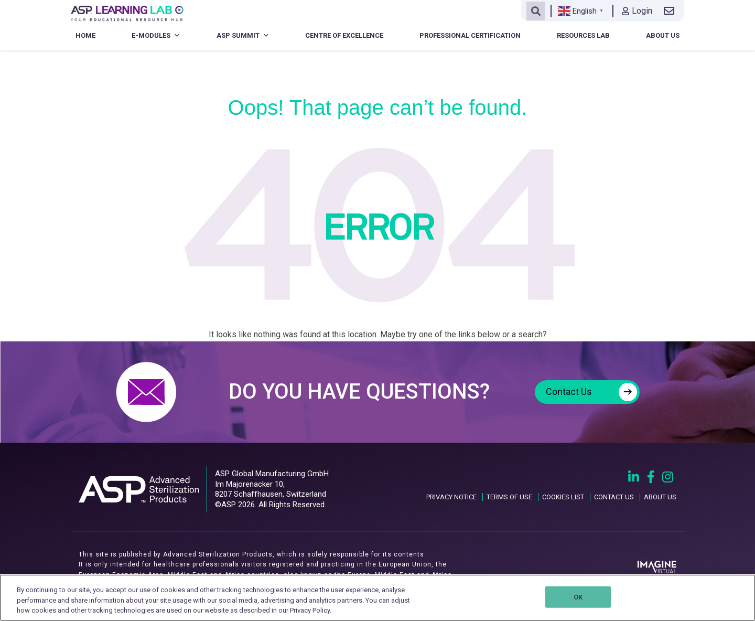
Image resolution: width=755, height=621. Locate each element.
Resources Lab (583, 35)
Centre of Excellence (344, 35)
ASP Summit (243, 35)
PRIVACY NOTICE (451, 497)
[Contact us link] (671, 11)
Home (85, 35)
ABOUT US (660, 497)
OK (578, 597)
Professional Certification (470, 35)
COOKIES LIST (563, 497)
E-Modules (156, 35)
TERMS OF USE (509, 497)
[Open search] (535, 11)
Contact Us (591, 392)
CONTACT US (614, 497)
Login (637, 11)
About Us (663, 35)
